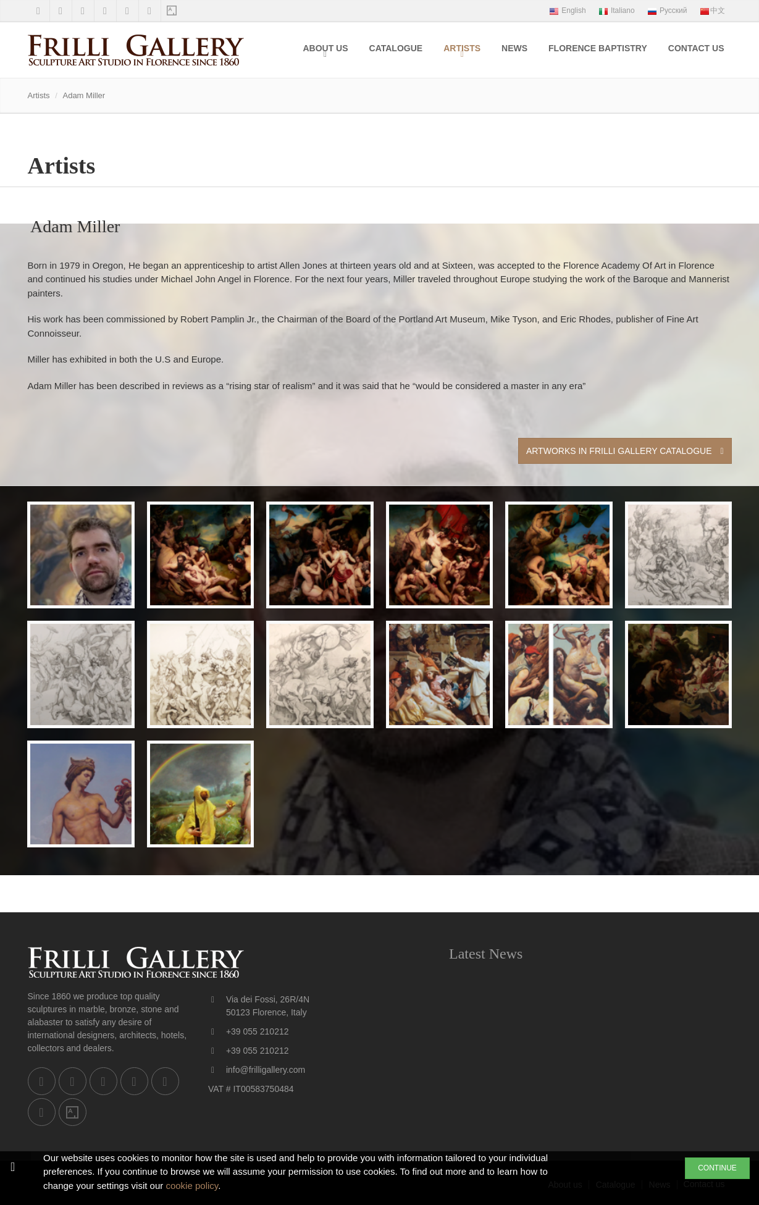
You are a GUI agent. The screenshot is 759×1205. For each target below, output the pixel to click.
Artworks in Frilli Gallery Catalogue (625, 451)
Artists (461, 48)
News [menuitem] (514, 48)
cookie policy (192, 1185)
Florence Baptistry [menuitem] (597, 48)
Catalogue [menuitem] (396, 48)
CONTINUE (717, 1168)
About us (325, 48)
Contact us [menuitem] (696, 48)
